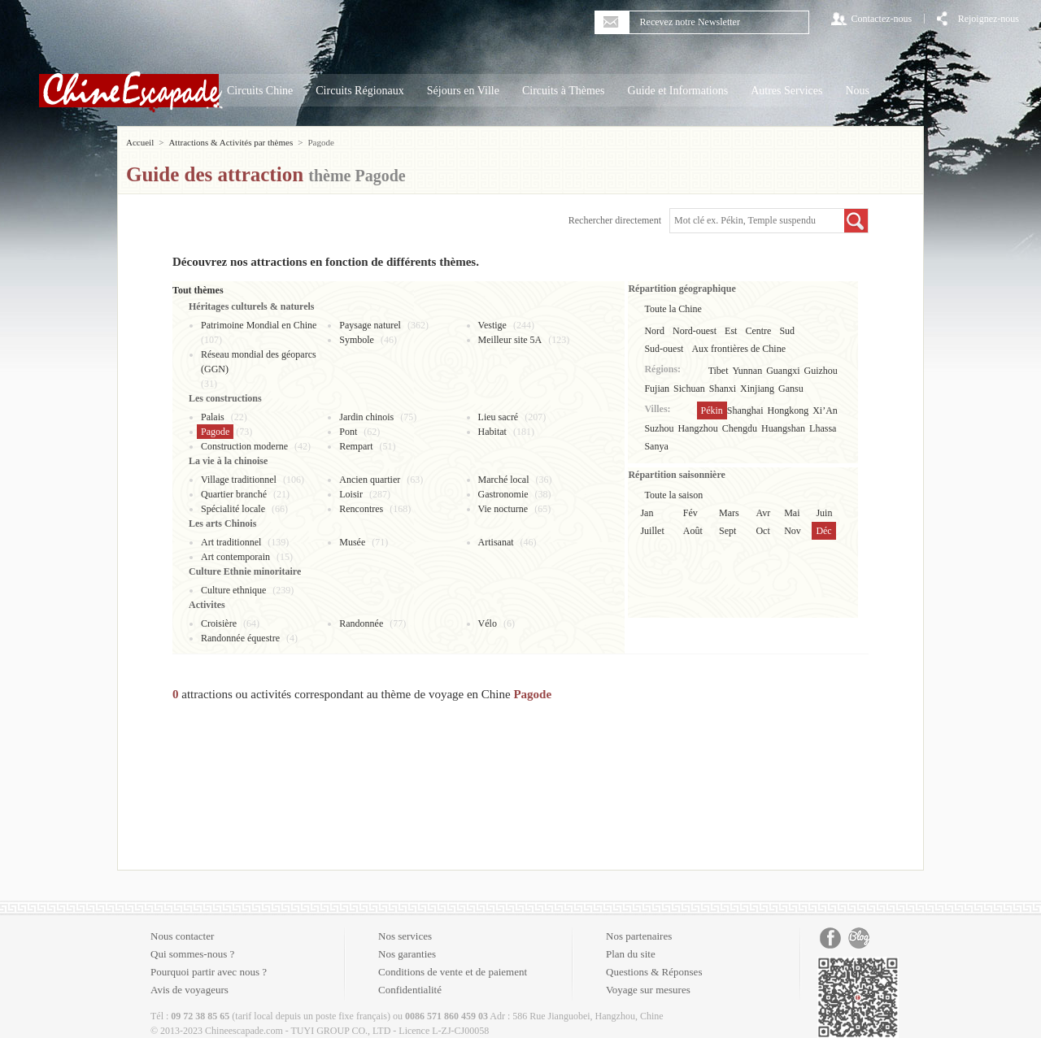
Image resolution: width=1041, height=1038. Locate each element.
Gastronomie (503, 494)
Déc (823, 530)
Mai (791, 513)
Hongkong (788, 410)
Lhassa (822, 428)
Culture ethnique (233, 590)
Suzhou (658, 428)
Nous (857, 91)
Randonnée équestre (240, 638)
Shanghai (745, 410)
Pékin (712, 410)
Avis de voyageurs (189, 990)
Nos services (405, 936)
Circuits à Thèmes (563, 91)
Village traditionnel (239, 479)
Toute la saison (673, 495)
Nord (654, 331)
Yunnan (748, 370)
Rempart (355, 446)
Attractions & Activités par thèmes (230, 142)
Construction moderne (244, 446)
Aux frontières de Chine (738, 348)
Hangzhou (697, 428)
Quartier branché (234, 494)
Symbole (356, 339)
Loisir (351, 494)
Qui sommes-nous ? (192, 954)
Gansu (791, 388)
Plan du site (631, 954)
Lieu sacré (498, 417)
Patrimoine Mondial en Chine (258, 325)
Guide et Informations (678, 91)
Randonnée (361, 623)
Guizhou (821, 370)
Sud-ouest (663, 348)
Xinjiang (757, 388)
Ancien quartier (369, 479)
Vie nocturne (503, 509)
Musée (352, 542)
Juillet (652, 530)
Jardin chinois (366, 417)
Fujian (656, 388)
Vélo (487, 623)
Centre (758, 331)
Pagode (215, 431)
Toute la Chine (672, 309)
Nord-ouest (695, 331)
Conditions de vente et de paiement (452, 972)
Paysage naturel (370, 325)
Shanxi (722, 388)
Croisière (219, 623)
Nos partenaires (639, 936)
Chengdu (739, 428)
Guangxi (782, 370)
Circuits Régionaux (360, 91)
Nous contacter (182, 936)
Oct (762, 530)
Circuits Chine (260, 91)
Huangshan (783, 428)
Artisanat (496, 542)
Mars (729, 513)
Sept (727, 530)
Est (731, 331)
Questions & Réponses (654, 972)
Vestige (492, 325)
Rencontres (361, 509)
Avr (763, 513)
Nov (792, 530)
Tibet (718, 370)
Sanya (656, 446)
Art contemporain (235, 556)
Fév (690, 513)
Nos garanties (407, 954)
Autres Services (786, 91)
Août (693, 530)
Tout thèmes (198, 290)
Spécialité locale (233, 509)
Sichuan (689, 388)
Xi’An (825, 410)
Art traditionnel (231, 542)
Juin (824, 513)
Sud (787, 331)
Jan (646, 513)
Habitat (492, 431)
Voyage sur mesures (648, 990)
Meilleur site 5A (510, 339)
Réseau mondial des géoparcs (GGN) (258, 362)
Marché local (503, 479)
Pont (348, 431)
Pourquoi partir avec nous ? (208, 972)
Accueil (140, 142)
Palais (212, 417)
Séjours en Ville (463, 91)
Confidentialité (410, 990)
